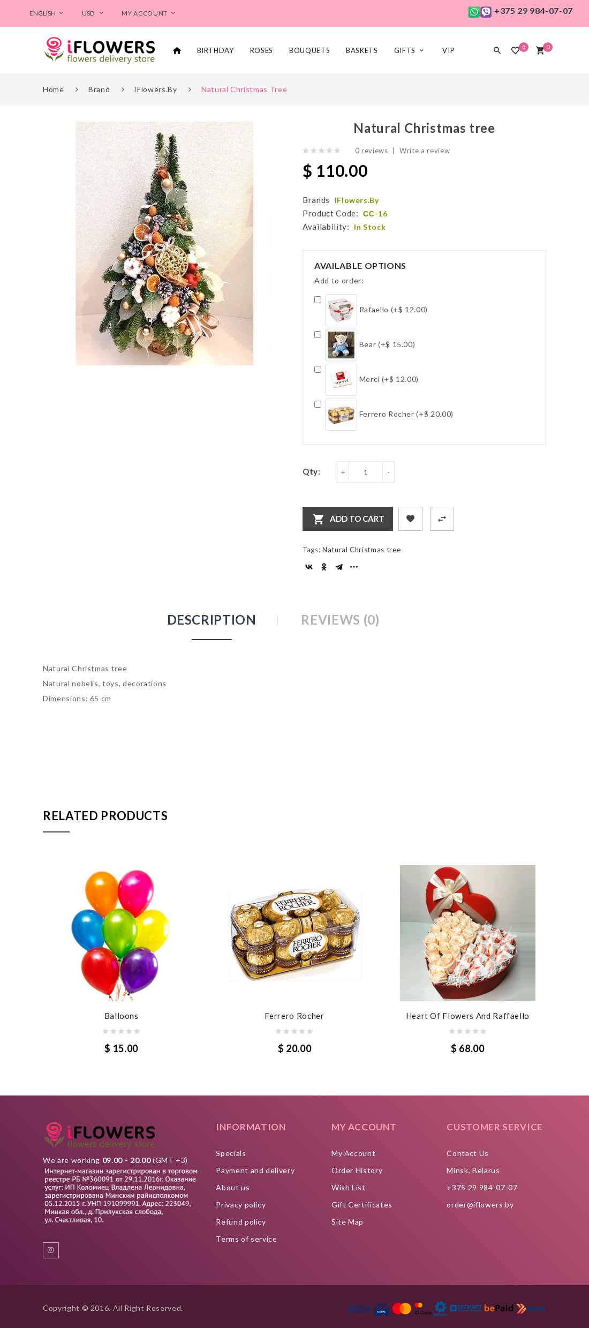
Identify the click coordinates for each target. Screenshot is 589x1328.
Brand (99, 89)
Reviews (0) (340, 619)
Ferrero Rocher (294, 1016)
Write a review (424, 150)
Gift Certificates (361, 1204)
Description (211, 619)
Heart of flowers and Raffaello (468, 1016)
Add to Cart (357, 518)
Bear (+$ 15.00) (364, 345)
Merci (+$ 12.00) (366, 380)
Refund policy (241, 1221)
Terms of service (246, 1238)
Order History (356, 1170)
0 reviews (371, 150)
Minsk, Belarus (473, 1170)
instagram (51, 1250)
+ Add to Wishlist (410, 519)
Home (53, 89)
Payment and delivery (255, 1170)
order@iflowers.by (480, 1204)
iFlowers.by (155, 89)
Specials (231, 1153)
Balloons (121, 1016)
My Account (353, 1153)
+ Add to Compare (442, 519)
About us (233, 1187)
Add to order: (339, 280)
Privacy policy (241, 1204)
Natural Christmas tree (244, 89)
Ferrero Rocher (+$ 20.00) (384, 415)
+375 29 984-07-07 (482, 1187)
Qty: (312, 471)
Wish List (348, 1187)
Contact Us (468, 1153)
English (47, 13)
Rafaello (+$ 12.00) (371, 310)
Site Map (347, 1221)
